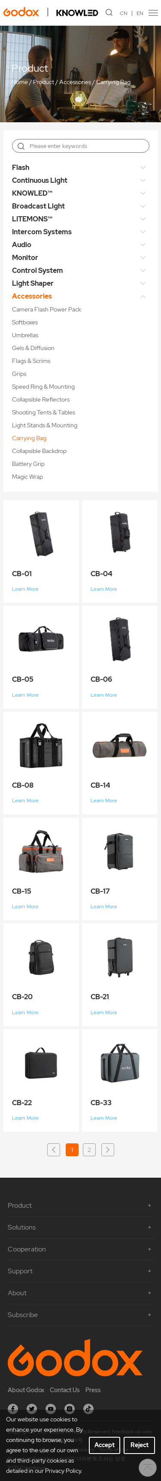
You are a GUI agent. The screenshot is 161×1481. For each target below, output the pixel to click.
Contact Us (65, 1390)
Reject (140, 1445)
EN (140, 13)
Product (43, 82)
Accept (104, 1445)
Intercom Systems (42, 231)
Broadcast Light (38, 206)
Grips (19, 374)
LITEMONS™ (32, 219)
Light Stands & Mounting (44, 425)
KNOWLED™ (32, 193)
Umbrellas (25, 335)
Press (93, 1390)
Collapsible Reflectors (41, 399)
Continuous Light (39, 180)
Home (20, 82)
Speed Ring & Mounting (43, 386)
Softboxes (25, 322)
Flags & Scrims (31, 361)
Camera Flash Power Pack (46, 309)
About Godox (26, 1390)
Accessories (75, 82)
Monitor (25, 257)
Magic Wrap (27, 477)
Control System (37, 270)
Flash (20, 167)
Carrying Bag (113, 82)
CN (124, 13)
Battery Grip (28, 464)
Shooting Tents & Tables (43, 412)
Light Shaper (33, 283)
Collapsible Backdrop (39, 451)
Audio (21, 244)
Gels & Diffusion (33, 348)
